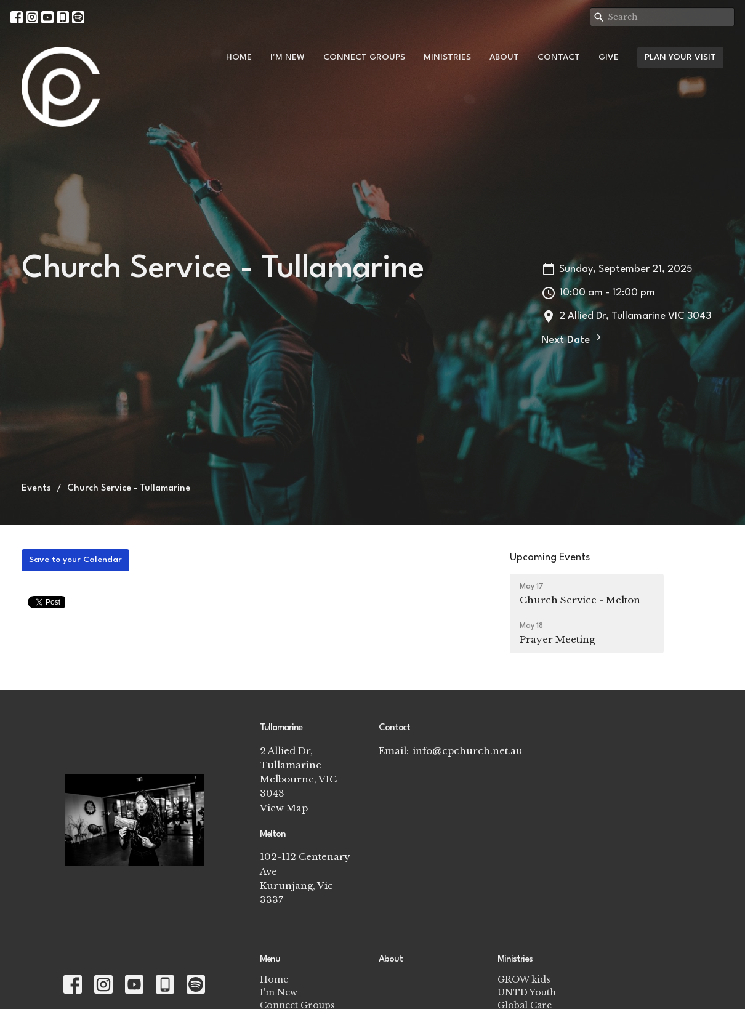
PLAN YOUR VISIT (680, 57)
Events (36, 488)
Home (239, 57)
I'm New (287, 57)
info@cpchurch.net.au (468, 751)
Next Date (573, 338)
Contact (559, 57)
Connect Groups (364, 57)
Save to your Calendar (75, 559)
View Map (284, 808)
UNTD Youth (526, 992)
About (504, 57)
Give (608, 57)
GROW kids (523, 979)
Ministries (447, 57)
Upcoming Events (550, 557)
